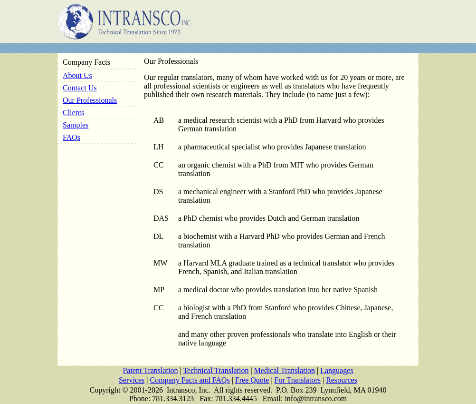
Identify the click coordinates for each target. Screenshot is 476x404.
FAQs (71, 137)
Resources (341, 380)
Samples (75, 125)
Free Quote (252, 380)
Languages (336, 370)
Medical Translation (284, 370)
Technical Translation (215, 370)
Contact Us (80, 88)
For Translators (298, 380)
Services (131, 380)
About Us (77, 75)
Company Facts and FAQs (190, 380)
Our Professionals (90, 100)
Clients (73, 112)
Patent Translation (150, 370)
